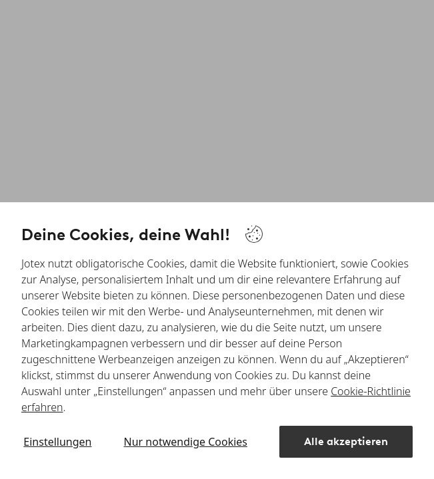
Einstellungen (57, 441)
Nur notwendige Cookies (185, 441)
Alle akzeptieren (346, 441)
